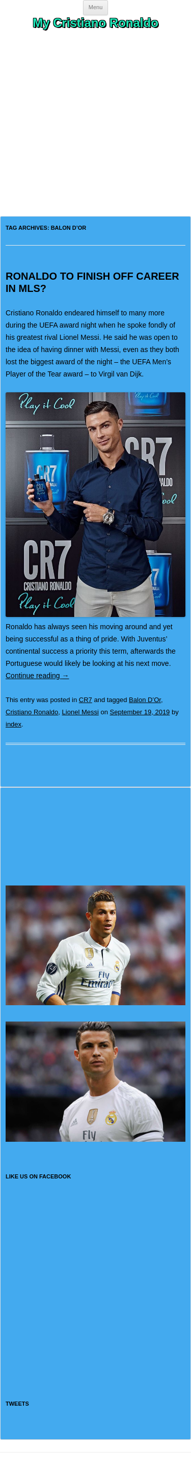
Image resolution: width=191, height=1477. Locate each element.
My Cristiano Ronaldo (95, 23)
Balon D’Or (145, 700)
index (13, 724)
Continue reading (37, 676)
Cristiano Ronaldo (32, 712)
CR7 (85, 700)
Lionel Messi (80, 712)
